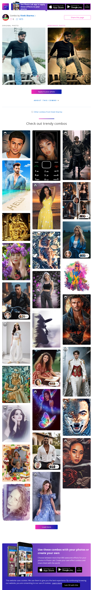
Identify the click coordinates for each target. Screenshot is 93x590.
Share (77, 17)
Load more (46, 527)
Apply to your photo (46, 91)
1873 (19, 19)
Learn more (57, 583)
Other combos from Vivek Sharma (46, 112)
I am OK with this (71, 585)
